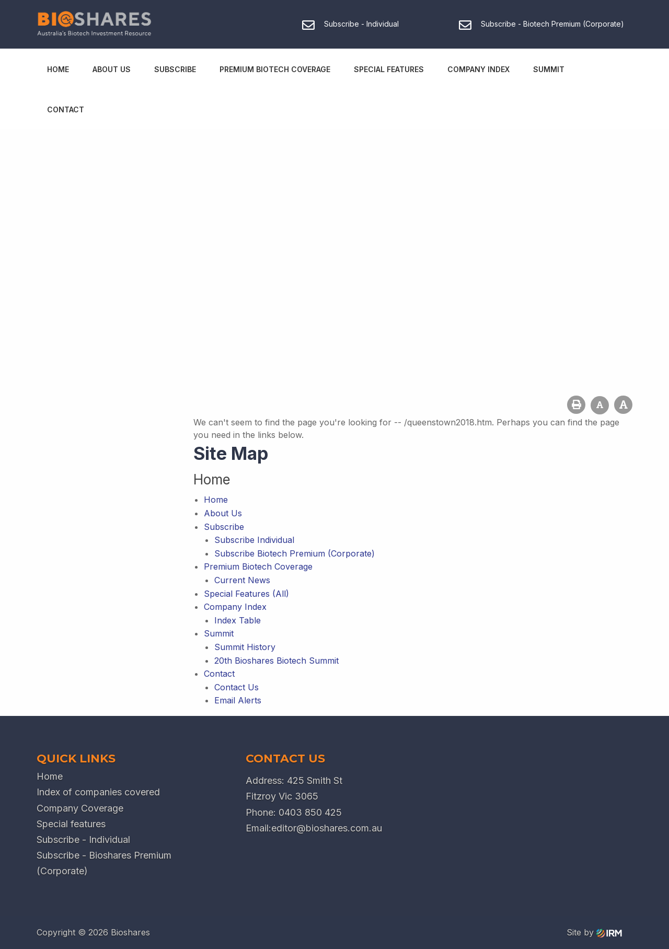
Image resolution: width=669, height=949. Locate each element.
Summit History (244, 647)
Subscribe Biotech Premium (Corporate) (294, 553)
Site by (594, 932)
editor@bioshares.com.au (326, 828)
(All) (280, 593)
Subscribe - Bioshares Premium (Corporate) (104, 863)
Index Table (237, 620)
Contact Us (236, 687)
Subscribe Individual (254, 540)
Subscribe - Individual (83, 839)
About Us (112, 69)
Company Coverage (80, 808)
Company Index (478, 69)
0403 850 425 (310, 812)
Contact (65, 109)
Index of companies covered (98, 791)
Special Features (389, 69)
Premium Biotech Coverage (275, 69)
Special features (71, 823)
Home (58, 69)
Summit (548, 69)
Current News (242, 580)
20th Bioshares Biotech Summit (276, 660)
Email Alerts (237, 700)
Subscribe (175, 69)
